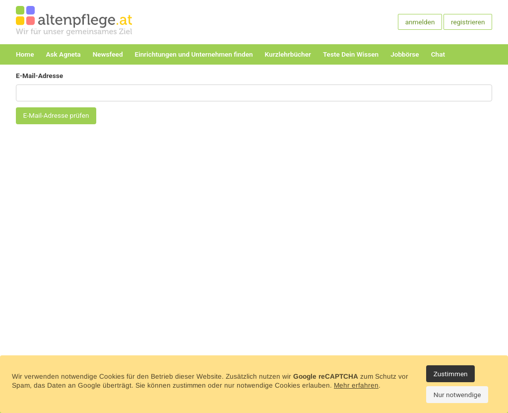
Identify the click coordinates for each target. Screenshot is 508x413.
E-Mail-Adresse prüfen (56, 115)
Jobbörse (404, 54)
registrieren (468, 22)
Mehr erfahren (356, 385)
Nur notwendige (457, 395)
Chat (438, 54)
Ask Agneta (63, 54)
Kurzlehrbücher (288, 54)
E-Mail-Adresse (39, 76)
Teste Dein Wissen (351, 54)
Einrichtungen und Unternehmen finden (194, 54)
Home (25, 54)
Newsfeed (108, 54)
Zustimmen (451, 374)
